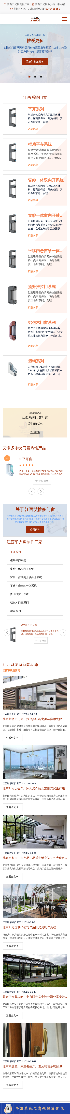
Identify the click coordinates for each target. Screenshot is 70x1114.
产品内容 (33, 129)
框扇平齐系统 (40, 144)
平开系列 (36, 109)
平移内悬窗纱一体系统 (46, 251)
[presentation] (31, 491)
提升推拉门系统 (42, 287)
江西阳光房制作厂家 (16, 4)
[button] (29, 76)
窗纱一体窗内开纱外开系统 (46, 215)
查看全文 (12, 737)
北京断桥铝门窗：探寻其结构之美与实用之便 (32, 719)
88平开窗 (25, 459)
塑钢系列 (36, 361)
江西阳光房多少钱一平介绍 (48, 4)
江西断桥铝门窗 (11, 714)
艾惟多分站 (18, 8)
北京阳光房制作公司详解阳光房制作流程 (29, 927)
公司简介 (35, 529)
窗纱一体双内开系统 (46, 180)
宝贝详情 (41, 481)
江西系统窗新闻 (11, 670)
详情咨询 (35, 432)
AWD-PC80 (29, 625)
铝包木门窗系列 (42, 322)
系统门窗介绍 (34, 61)
